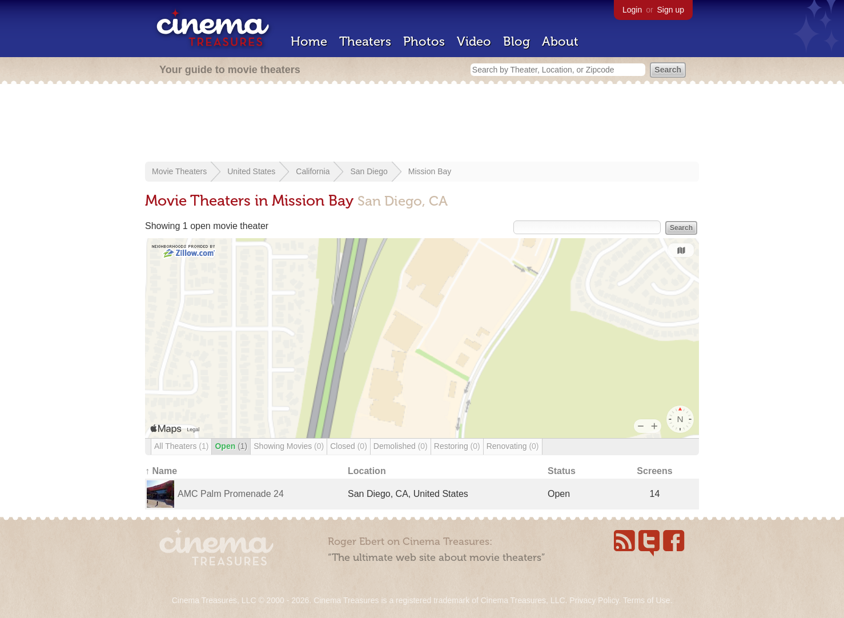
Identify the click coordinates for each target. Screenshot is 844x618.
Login (632, 9)
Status (562, 471)
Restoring (457, 446)
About (560, 41)
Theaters (365, 41)
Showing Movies (289, 446)
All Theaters (181, 446)
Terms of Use (646, 600)
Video (474, 41)
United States (251, 171)
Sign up (670, 9)
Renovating (513, 446)
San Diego (368, 171)
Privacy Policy (593, 600)
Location (367, 471)
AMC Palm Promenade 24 (231, 494)
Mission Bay (429, 171)
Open (231, 446)
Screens (654, 471)
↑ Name (161, 471)
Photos (424, 41)
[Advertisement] (422, 124)
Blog (516, 41)
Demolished (400, 446)
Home (309, 41)
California (312, 171)
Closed (348, 446)
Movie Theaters (179, 171)
